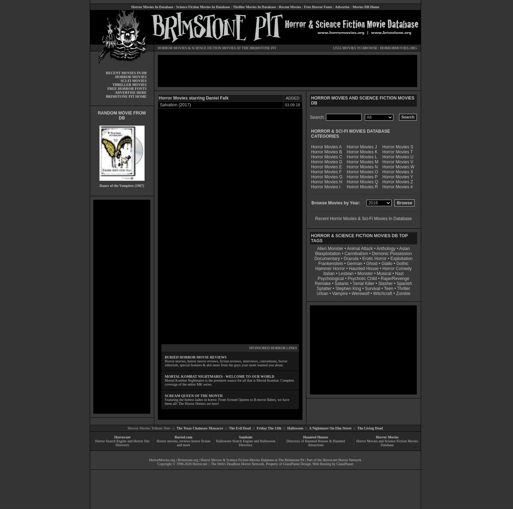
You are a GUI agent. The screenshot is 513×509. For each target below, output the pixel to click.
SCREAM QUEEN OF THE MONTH (194, 396)
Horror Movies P (362, 176)
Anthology (386, 248)
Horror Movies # (397, 186)
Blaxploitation (328, 253)
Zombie (403, 293)
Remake (323, 283)
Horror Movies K (362, 151)
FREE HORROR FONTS (126, 89)
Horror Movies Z (397, 181)
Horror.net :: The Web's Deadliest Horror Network (228, 464)
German (354, 263)
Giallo (387, 263)
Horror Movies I (325, 186)
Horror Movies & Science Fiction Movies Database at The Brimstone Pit (252, 460)
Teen (388, 288)
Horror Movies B (326, 151)
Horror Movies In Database (152, 7)
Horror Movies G (326, 176)
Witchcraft (382, 293)
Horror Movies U (397, 156)
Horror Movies (387, 437)
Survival (372, 288)
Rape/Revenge (395, 278)
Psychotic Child (362, 278)
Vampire (340, 293)
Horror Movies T (397, 151)
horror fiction (201, 441)
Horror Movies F (326, 171)
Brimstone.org (188, 460)
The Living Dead (370, 428)
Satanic (342, 283)
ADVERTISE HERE (131, 93)
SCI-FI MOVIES (133, 81)
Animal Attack (360, 248)
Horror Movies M (362, 161)
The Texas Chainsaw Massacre (199, 428)
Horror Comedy (397, 268)
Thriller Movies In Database (254, 7)
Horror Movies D (326, 161)
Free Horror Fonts (318, 7)
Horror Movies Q (362, 181)
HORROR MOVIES (172, 48)
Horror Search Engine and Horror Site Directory (122, 443)
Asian (404, 248)
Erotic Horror (374, 258)
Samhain (246, 437)
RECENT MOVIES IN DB (126, 73)
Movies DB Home (366, 7)
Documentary (327, 258)
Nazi (399, 273)
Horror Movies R (362, 186)
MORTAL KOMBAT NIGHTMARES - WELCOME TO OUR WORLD (220, 376)
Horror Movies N (362, 166)
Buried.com (183, 437)
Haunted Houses (315, 437)
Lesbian (346, 273)
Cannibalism (356, 253)
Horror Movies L (362, 156)
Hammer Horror (330, 268)
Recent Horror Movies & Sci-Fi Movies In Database (363, 218)
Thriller (403, 288)
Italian (329, 273)
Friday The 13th (268, 428)
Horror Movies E (326, 166)
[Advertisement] (121, 307)
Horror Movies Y (397, 176)
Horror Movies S (397, 146)
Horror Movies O (362, 171)
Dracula (351, 258)
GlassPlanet (344, 464)
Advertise (342, 7)
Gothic (402, 263)
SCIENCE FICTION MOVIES (214, 48)
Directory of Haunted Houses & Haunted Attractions (315, 443)
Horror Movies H (326, 181)
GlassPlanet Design (297, 464)
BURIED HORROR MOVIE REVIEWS (196, 357)
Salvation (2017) (175, 104)
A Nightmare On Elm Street (330, 428)
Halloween (295, 428)
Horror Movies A (326, 146)
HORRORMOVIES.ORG (398, 48)
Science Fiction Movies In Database (203, 7)
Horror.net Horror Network (342, 460)
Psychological (331, 278)
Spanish (404, 283)
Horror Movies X (397, 171)
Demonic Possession (392, 253)
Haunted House (363, 268)
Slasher (385, 283)
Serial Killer (363, 283)
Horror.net (122, 437)
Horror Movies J (362, 146)
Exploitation (401, 258)
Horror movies (167, 441)
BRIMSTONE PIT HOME (126, 96)
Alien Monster (330, 248)
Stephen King (348, 288)
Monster (365, 273)
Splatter (324, 288)
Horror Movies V (397, 161)
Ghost (372, 263)
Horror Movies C (326, 156)
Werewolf (360, 293)
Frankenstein (330, 263)
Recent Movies (290, 7)
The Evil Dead (240, 428)
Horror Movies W (398, 166)
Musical (384, 273)
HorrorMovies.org (162, 460)
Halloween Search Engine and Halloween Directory (245, 443)
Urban (322, 293)
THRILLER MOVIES (130, 85)
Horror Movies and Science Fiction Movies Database (387, 443)
